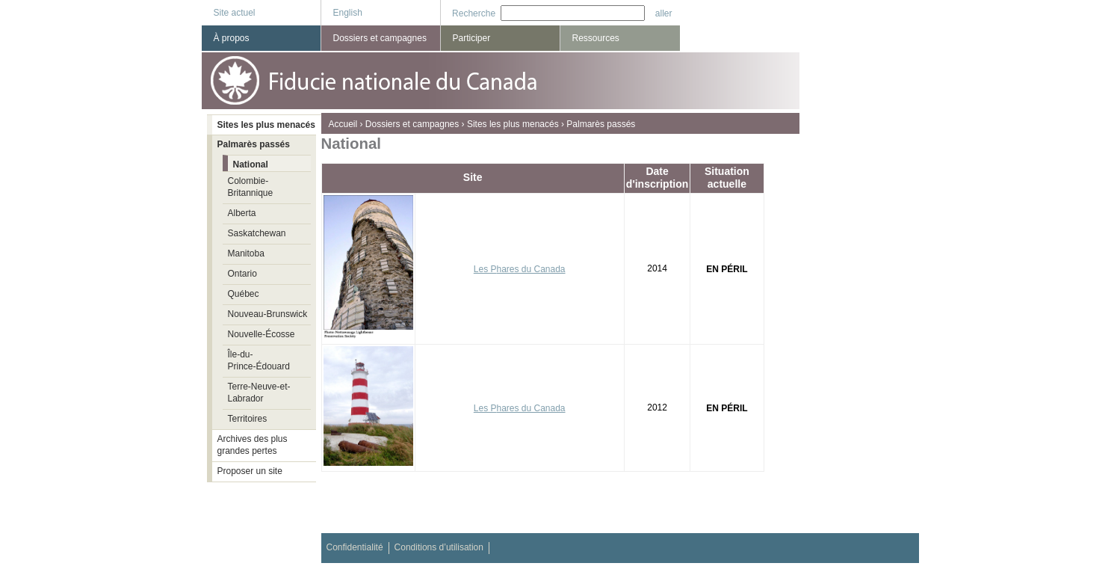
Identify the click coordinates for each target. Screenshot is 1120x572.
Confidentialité (355, 547)
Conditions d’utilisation (439, 547)
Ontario (242, 273)
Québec (243, 294)
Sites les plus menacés (513, 124)
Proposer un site (249, 471)
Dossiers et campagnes (412, 124)
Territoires (247, 418)
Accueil (343, 124)
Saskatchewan (257, 233)
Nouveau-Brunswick (268, 314)
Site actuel (235, 12)
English (347, 12)
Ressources (595, 38)
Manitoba (246, 253)
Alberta (242, 213)
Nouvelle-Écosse (261, 334)
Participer (472, 38)
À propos (232, 38)
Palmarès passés (600, 124)
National (250, 164)
